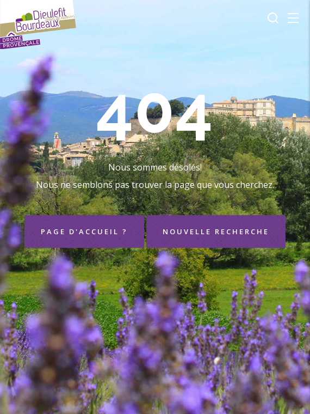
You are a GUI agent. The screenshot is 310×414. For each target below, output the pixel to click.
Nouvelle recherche (216, 231)
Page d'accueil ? (84, 231)
